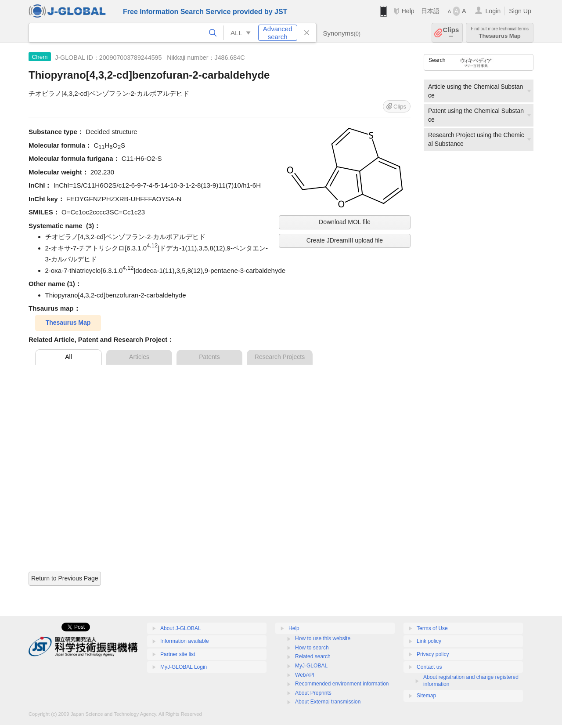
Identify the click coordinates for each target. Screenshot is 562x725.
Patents (209, 356)
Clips (451, 33)
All (68, 356)
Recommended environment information (342, 684)
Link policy (429, 641)
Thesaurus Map (500, 32)
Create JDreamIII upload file (344, 240)
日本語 (430, 10)
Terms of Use (432, 628)
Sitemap (426, 695)
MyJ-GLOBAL (311, 666)
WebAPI (304, 675)
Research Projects (280, 356)
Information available (184, 641)
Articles (139, 356)
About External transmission (327, 702)
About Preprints (313, 693)
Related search (313, 656)
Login (493, 10)
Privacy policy (433, 654)
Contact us (429, 667)
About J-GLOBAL (180, 628)
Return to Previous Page (64, 578)
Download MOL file (345, 221)
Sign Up (520, 10)
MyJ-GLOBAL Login (183, 667)
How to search (312, 648)
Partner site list (177, 654)
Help (407, 10)
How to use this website (322, 638)
